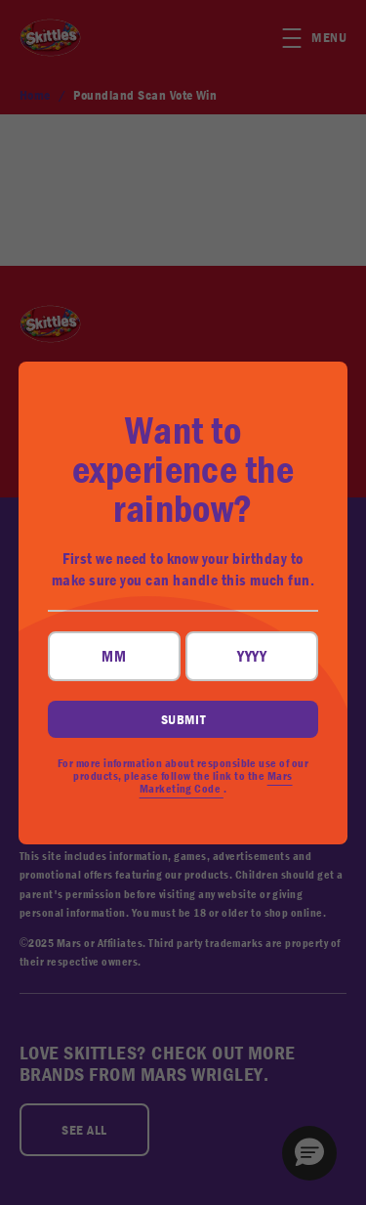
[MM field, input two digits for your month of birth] (114, 656)
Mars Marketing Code (216, 782)
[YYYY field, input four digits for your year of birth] (251, 656)
